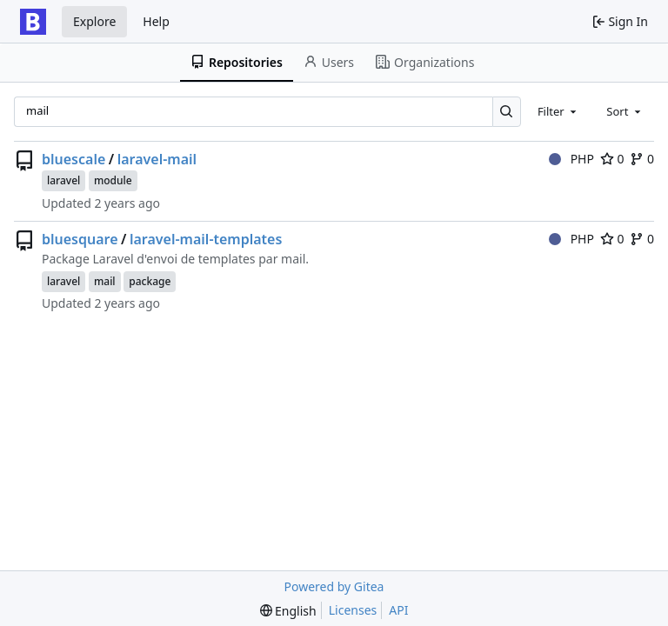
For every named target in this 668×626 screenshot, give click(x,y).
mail (105, 281)
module (113, 180)
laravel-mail (157, 159)
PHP (571, 158)
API (398, 610)
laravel (63, 180)
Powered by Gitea (334, 586)
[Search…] (506, 112)
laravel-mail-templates (206, 239)
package (149, 281)
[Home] (33, 21)
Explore (94, 21)
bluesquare (80, 239)
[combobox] (558, 111)
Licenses (353, 610)
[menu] (288, 611)
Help (156, 21)
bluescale (73, 159)
